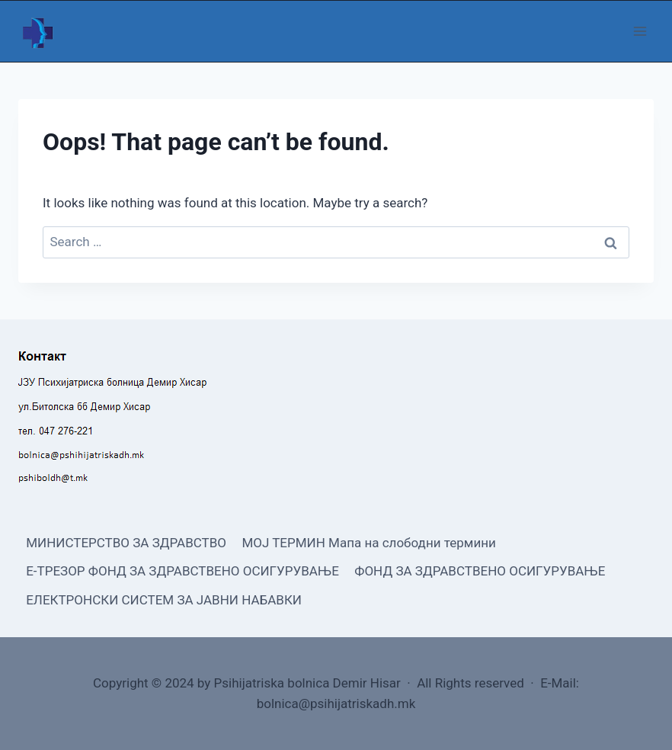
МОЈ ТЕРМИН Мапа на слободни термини (368, 542)
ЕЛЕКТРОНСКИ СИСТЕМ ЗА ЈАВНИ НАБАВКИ (164, 599)
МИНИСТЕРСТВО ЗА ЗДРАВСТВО (126, 542)
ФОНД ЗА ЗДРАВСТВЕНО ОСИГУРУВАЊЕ (479, 571)
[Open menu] (640, 31)
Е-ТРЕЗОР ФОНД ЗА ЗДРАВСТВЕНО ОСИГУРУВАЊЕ (182, 571)
